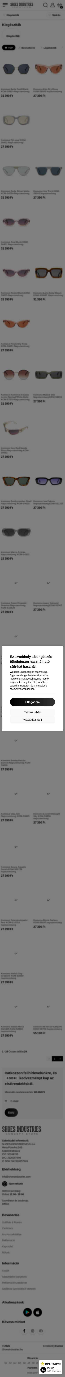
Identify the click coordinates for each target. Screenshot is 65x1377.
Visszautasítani (32, 719)
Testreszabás (32, 712)
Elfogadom (32, 702)
